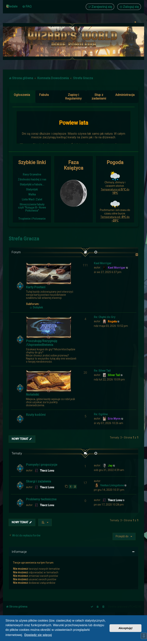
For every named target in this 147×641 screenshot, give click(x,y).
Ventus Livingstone (112, 485)
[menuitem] (26, 6)
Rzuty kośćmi (35, 415)
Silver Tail (114, 375)
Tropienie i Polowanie (31, 218)
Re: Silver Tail (102, 370)
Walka (32, 194)
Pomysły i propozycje (41, 465)
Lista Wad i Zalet (32, 199)
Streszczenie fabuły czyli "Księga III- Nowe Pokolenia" (32, 207)
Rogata (112, 321)
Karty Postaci (35, 287)
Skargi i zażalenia (38, 481)
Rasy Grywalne (32, 174)
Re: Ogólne (101, 414)
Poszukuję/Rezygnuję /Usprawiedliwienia (41, 343)
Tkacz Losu (47, 470)
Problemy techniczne (41, 499)
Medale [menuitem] (12, 6)
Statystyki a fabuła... (32, 184)
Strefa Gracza (24, 239)
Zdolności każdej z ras (32, 179)
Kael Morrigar (102, 263)
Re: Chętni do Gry (104, 317)
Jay (110, 465)
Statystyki (32, 189)
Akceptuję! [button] (126, 628)
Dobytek (36, 307)
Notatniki (32, 394)
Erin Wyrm (114, 418)
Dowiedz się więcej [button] (38, 635)
